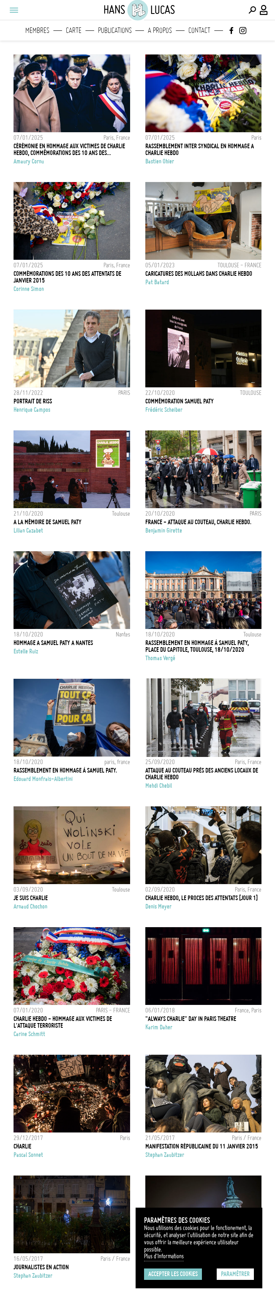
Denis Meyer (158, 906)
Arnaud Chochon (30, 906)
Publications (115, 30)
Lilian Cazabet (28, 530)
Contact (199, 30)
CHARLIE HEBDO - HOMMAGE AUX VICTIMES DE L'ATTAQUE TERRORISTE (63, 1022)
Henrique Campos (32, 410)
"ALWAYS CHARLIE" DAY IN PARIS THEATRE (190, 1018)
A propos (160, 30)
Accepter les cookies (173, 1274)
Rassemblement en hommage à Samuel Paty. (65, 770)
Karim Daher (158, 1027)
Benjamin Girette (163, 530)
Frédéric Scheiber (163, 410)
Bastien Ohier (159, 161)
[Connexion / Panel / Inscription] (264, 10)
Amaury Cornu (29, 161)
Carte (74, 30)
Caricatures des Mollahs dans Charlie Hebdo (198, 273)
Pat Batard (157, 282)
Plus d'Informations (164, 1256)
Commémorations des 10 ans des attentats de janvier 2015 (67, 277)
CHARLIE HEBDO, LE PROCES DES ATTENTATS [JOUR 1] (201, 898)
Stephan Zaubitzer (164, 1155)
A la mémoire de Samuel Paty (48, 522)
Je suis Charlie (31, 898)
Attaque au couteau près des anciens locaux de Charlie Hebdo (201, 774)
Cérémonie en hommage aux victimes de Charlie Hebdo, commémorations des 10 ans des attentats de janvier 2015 (69, 149)
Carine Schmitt (29, 1034)
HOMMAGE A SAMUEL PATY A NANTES (53, 643)
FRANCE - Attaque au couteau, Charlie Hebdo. (198, 522)
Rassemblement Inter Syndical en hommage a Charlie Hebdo (199, 149)
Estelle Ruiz (26, 651)
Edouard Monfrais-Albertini (43, 779)
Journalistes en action (41, 1267)
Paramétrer (235, 1274)
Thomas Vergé (160, 658)
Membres (37, 30)
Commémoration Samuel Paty (179, 401)
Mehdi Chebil (158, 785)
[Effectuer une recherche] (252, 10)
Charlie (22, 1146)
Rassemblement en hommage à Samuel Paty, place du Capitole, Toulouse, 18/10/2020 (197, 646)
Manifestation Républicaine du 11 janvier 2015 (201, 1146)
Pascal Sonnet (28, 1155)
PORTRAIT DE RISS (33, 401)
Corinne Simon (29, 289)
